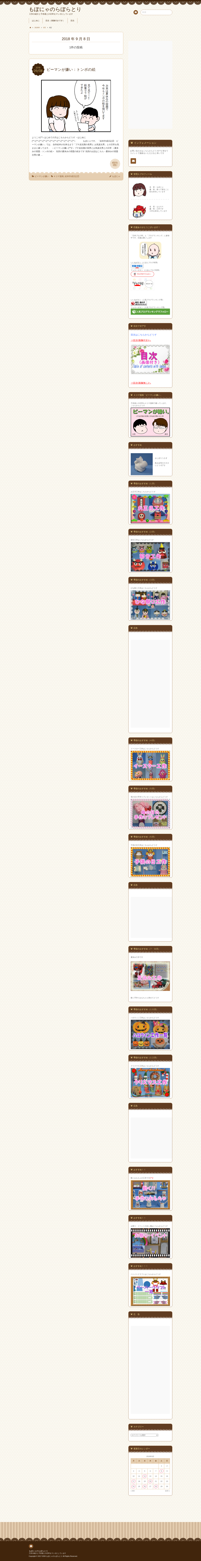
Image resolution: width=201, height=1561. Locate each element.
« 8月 (133, 1491)
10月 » (167, 1491)
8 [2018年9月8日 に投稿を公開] (161, 1471)
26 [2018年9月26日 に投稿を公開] (145, 1486)
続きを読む (115, 164)
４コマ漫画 (58, 176)
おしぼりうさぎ (161, 458)
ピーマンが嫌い (42, 176)
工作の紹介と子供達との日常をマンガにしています (47, 1553)
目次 (72, 21)
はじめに (36, 21)
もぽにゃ (116, 176)
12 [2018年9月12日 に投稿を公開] (145, 1476)
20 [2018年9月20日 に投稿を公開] (150, 1481)
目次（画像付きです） (55, 21)
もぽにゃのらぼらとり (38, 1551)
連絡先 (136, 13)
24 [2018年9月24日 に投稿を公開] (134, 1486)
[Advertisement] (151, 85)
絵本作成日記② (72, 176)
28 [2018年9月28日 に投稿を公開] (156, 1486)
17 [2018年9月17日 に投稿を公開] (134, 1481)
